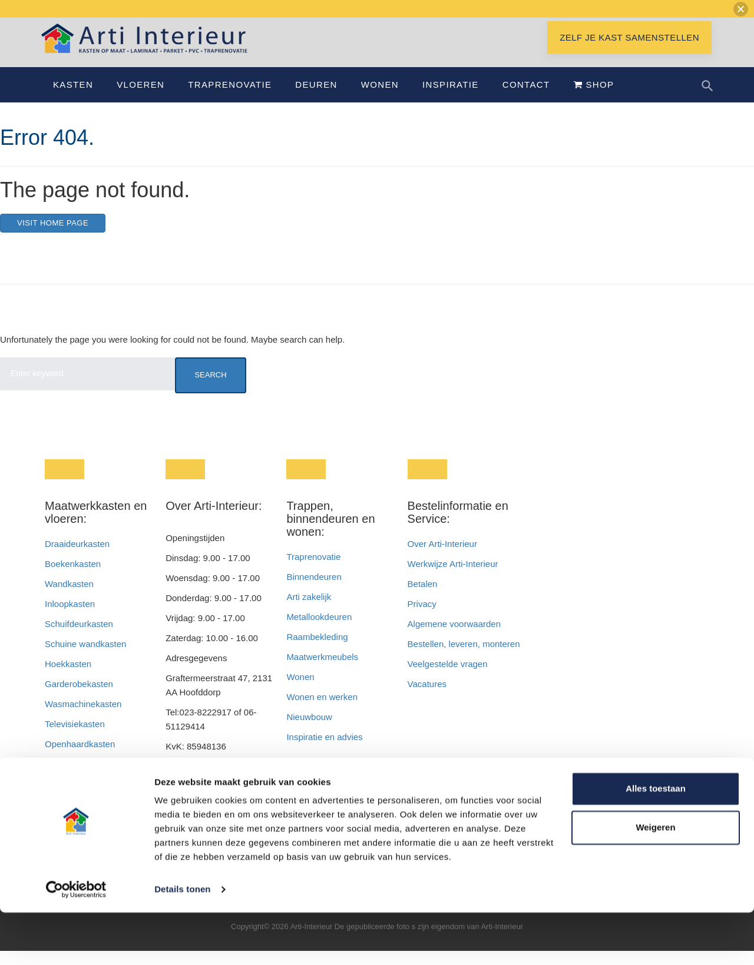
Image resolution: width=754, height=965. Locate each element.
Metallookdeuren (319, 631)
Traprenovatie (230, 99)
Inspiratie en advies (324, 751)
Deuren (316, 99)
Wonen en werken (322, 711)
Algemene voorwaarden (454, 638)
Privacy (422, 618)
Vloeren (140, 99)
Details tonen (182, 942)
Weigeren (655, 879)
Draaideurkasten (77, 558)
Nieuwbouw (309, 731)
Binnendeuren (313, 591)
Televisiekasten (75, 738)
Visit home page (52, 237)
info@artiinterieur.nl (234, 780)
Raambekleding (317, 651)
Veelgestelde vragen (448, 678)
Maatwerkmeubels (322, 671)
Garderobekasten (79, 698)
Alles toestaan (656, 841)
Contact (526, 99)
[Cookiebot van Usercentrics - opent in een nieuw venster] (76, 942)
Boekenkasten (73, 578)
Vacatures (427, 698)
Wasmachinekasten (83, 718)
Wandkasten (69, 598)
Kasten (73, 99)
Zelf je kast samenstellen (629, 52)
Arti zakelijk (308, 611)
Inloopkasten (70, 618)
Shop (594, 99)
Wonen (380, 99)
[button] (740, 9)
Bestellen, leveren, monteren (464, 658)
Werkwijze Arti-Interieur (453, 578)
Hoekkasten (68, 678)
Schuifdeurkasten (79, 638)
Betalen (424, 598)
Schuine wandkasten (85, 658)
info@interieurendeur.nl (211, 800)
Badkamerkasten (78, 778)
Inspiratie (450, 99)
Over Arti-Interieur (442, 558)
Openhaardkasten (80, 758)
